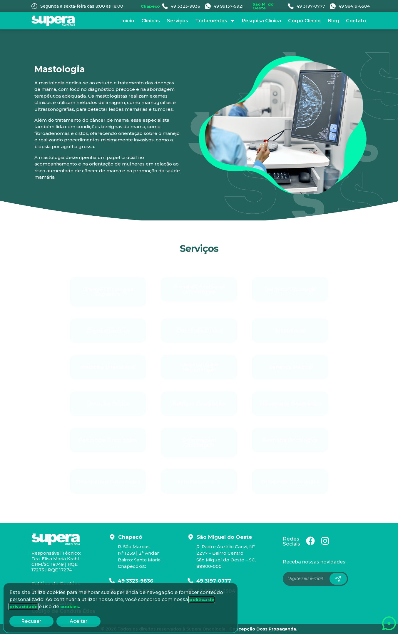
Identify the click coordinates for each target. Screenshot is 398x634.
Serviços (177, 21)
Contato (356, 21)
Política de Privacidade (60, 591)
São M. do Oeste (263, 6)
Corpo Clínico (304, 21)
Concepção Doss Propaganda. (263, 629)
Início (127, 21)
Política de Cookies (55, 583)
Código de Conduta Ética (63, 611)
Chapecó (150, 6)
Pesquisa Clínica (261, 21)
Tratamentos (215, 21)
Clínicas (150, 21)
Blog (333, 21)
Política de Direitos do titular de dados (59, 601)
